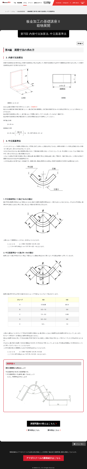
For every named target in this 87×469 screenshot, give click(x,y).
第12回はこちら (54, 430)
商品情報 (20, 4)
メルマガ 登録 (82, 4)
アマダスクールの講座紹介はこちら (43, 457)
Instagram (66, 4)
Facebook (59, 4)
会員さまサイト (38, 4)
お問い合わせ (75, 4)
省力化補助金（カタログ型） (47, 4)
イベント (31, 4)
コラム (25, 4)
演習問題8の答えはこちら (43, 423)
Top (16, 4)
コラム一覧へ (79, 444)
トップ (7, 11)
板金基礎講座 (21, 11)
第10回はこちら (33, 430)
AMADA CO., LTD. (38, 466)
